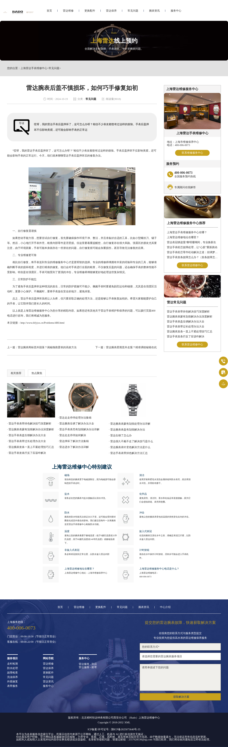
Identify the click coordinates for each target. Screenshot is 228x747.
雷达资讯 (48, 681)
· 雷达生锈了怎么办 (120, 435)
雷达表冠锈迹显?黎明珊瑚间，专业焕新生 (191, 242)
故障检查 (12, 672)
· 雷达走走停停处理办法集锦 (75, 417)
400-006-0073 (145, 576)
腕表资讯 (154, 12)
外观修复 (12, 681)
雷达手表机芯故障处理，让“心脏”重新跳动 (192, 247)
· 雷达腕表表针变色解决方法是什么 (129, 447)
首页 (49, 12)
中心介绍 (165, 607)
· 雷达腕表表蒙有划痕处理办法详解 (129, 423)
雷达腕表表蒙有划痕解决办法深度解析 (189, 316)
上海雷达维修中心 (149, 717)
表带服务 (12, 686)
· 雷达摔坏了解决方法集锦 (73, 441)
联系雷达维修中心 (192, 265)
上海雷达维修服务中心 (36, 310)
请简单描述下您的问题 (180, 677)
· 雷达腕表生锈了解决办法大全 (76, 423)
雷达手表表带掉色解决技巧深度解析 (188, 311)
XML (127, 722)
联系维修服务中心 (192, 152)
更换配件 (89, 12)
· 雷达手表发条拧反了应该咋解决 (26, 452)
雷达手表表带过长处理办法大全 (185, 326)
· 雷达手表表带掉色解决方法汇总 (128, 453)
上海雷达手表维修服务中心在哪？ (187, 232)
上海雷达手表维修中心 (33, 68)
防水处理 (12, 668)
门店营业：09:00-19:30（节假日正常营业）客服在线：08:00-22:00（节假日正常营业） (32, 639)
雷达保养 (111, 12)
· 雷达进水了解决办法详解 (73, 447)
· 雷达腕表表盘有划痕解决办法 (127, 429)
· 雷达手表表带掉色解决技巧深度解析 (29, 423)
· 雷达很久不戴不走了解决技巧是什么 (131, 441)
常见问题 (133, 12)
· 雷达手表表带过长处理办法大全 (26, 441)
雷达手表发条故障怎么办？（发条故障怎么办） (192, 257)
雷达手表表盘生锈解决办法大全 (185, 321)
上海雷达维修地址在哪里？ (183, 237)
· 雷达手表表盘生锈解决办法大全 (26, 435)
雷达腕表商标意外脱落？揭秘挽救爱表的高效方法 (47, 347)
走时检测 (12, 663)
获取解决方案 (181, 696)
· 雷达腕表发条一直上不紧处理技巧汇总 (30, 447)
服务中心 (176, 12)
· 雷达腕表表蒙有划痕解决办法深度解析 (30, 429)
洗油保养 (12, 677)
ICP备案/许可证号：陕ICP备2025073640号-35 (114, 729)
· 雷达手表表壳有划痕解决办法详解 (79, 429)
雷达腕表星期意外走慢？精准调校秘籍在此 (131, 347)
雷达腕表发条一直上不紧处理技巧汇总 (189, 331)
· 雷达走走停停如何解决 (72, 435)
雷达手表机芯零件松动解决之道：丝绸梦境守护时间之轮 (192, 252)
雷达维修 (68, 12)
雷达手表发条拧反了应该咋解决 (185, 336)
